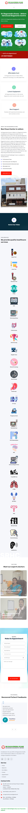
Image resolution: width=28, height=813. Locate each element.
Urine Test (14, 269)
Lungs (14, 489)
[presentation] (12, 672)
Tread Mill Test (14, 476)
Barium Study (14, 525)
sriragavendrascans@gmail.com (10, 794)
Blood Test (14, 257)
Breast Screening (14, 367)
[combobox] (14, 654)
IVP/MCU (14, 501)
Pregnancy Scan (14, 415)
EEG (14, 452)
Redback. (3, 810)
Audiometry (14, 550)
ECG (14, 305)
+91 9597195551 (6, 56)
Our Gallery (4, 770)
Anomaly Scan (14, 428)
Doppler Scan (14, 354)
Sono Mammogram (14, 440)
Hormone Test (14, 281)
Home (3, 765)
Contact (4, 776)
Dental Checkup (14, 537)
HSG (14, 513)
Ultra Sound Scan (14, 318)
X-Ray (14, 293)
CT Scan (14, 403)
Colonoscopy (14, 330)
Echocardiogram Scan (14, 464)
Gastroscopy (14, 379)
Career (3, 772)
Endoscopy (14, 391)
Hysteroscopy (14, 342)
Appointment (5, 774)
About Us (4, 767)
